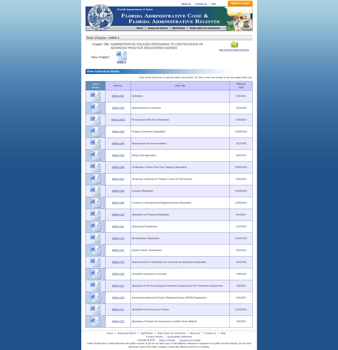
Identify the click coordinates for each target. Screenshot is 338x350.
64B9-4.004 (118, 143)
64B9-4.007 (118, 179)
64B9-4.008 (118, 191)
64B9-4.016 (118, 274)
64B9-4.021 (118, 309)
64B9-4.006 (118, 167)
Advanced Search (127, 333)
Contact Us (201, 3)
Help (213, 3)
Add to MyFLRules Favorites (234, 48)
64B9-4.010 (118, 214)
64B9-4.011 (118, 226)
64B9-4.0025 (118, 119)
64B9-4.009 (118, 202)
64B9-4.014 (118, 250)
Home (100, 17)
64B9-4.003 (118, 131)
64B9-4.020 (118, 297)
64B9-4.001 (118, 96)
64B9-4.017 (118, 285)
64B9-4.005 (118, 155)
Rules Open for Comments (172, 333)
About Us (186, 3)
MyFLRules (147, 333)
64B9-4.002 (118, 108)
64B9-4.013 (118, 238)
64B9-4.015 (118, 262)
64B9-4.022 (118, 321)
